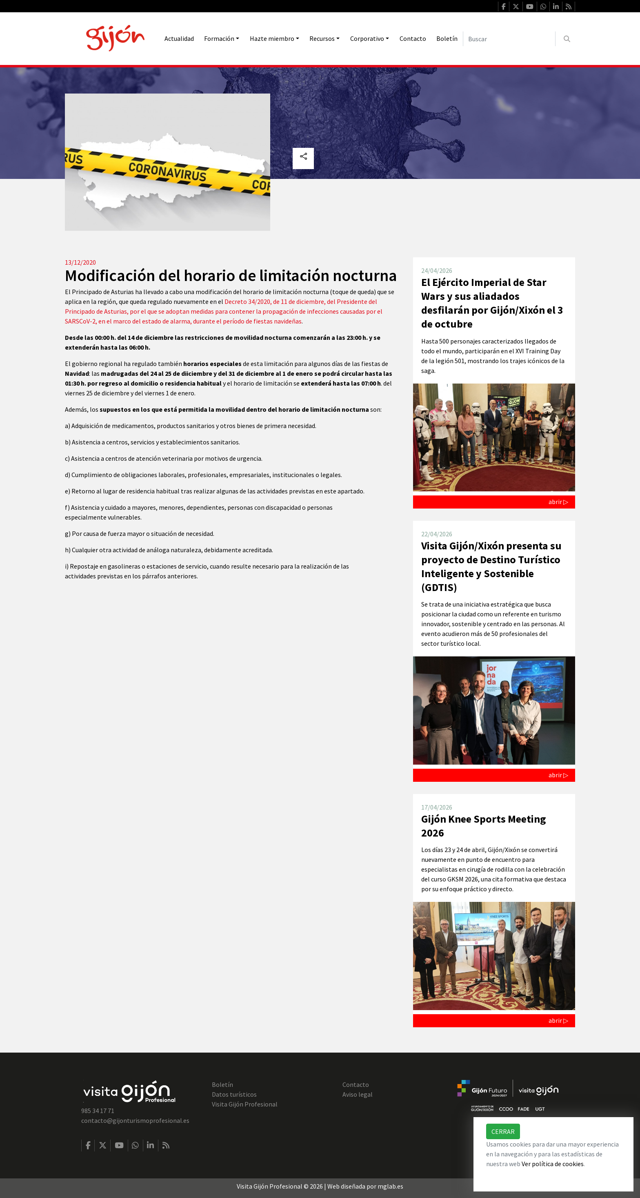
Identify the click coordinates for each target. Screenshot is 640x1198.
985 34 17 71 (97, 1111)
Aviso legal (357, 1094)
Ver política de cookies (553, 1164)
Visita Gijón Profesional (245, 1104)
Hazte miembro (272, 38)
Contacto (413, 38)
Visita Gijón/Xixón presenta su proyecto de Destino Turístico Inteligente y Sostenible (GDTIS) (491, 566)
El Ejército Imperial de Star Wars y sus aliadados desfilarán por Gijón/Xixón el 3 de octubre (492, 302)
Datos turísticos (234, 1094)
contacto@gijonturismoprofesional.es (135, 1120)
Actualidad (179, 38)
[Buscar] (509, 38)
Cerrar (503, 1131)
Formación (219, 38)
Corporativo (367, 38)
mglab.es (390, 1186)
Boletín (447, 38)
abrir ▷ (558, 501)
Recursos (322, 38)
